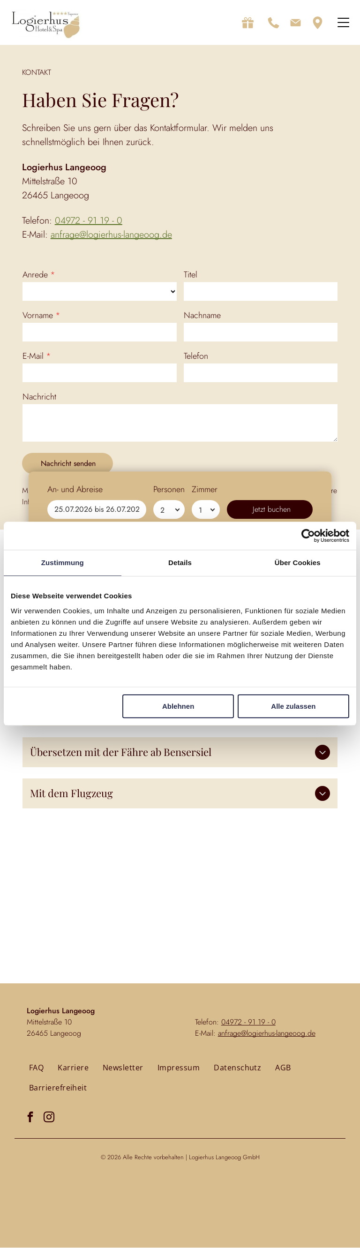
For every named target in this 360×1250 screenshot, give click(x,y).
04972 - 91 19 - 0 (88, 223)
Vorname (37, 318)
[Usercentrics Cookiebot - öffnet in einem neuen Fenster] (308, 537)
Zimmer (205, 1209)
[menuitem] (36, 1070)
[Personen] (169, 1229)
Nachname (202, 318)
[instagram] (49, 1120)
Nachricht (39, 399)
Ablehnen (178, 708)
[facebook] (30, 1120)
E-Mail (33, 358)
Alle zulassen (293, 708)
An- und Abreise (75, 1209)
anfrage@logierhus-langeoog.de (111, 237)
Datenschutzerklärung (166, 504)
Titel (190, 277)
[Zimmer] (206, 1229)
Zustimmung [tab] (62, 564)
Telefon (196, 358)
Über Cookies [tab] (298, 564)
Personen (169, 1209)
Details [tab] (180, 564)
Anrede (35, 277)
